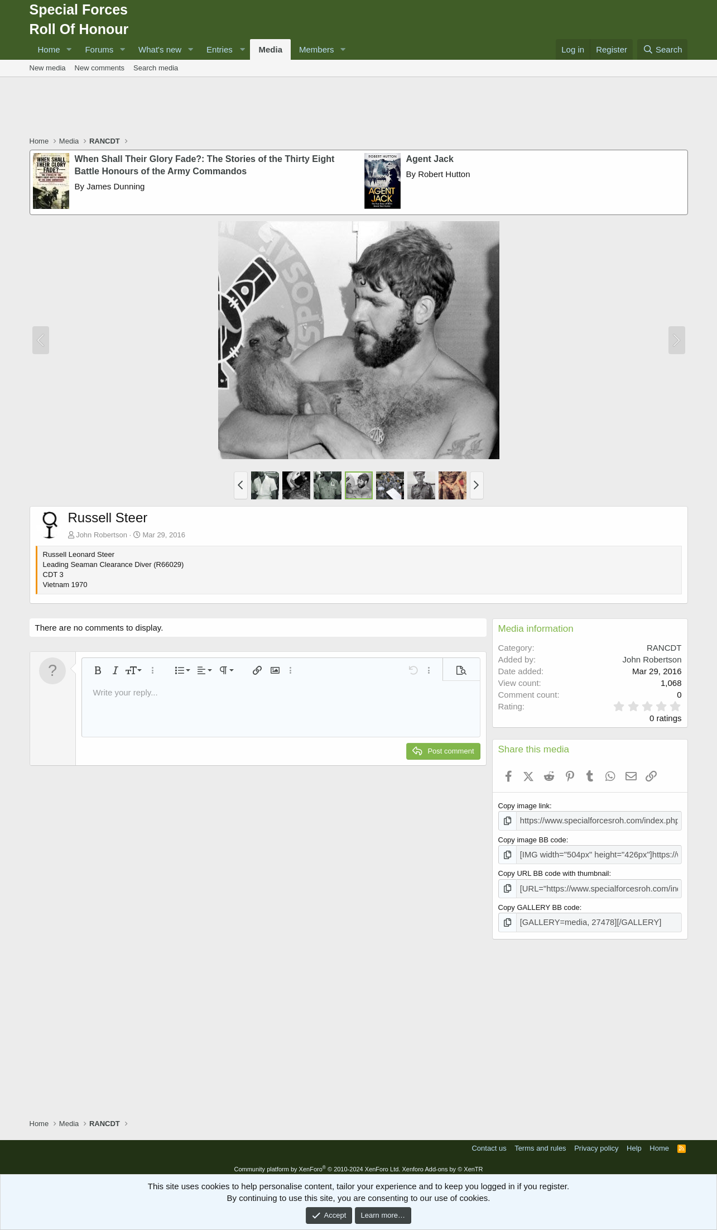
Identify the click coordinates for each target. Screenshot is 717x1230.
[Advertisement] (359, 108)
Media (270, 49)
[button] (68, 49)
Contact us (488, 1143)
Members (316, 49)
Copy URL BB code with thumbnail (553, 871)
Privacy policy (596, 1143)
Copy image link (524, 806)
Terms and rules (540, 1143)
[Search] (662, 49)
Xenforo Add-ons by (442, 1163)
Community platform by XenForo (317, 1163)
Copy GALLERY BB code (539, 903)
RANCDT (664, 647)
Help (634, 1143)
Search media (155, 68)
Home (49, 49)
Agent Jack (430, 159)
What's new (159, 49)
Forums (99, 49)
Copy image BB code (532, 838)
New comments (100, 68)
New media (48, 68)
